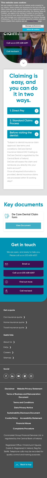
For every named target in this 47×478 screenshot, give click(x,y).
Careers (7, 353)
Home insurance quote (14, 322)
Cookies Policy (32, 21)
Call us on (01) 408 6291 (17, 43)
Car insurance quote (13, 317)
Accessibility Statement (31, 418)
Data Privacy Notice (23, 408)
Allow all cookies (33, 29)
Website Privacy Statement (29, 389)
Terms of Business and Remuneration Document (23, 395)
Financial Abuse (23, 423)
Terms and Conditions (23, 403)
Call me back (13, 52)
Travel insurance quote (14, 328)
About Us (8, 342)
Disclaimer (10, 389)
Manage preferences (33, 26)
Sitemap (7, 358)
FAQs (6, 347)
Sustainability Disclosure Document (23, 413)
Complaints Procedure (23, 429)
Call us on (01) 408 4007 (24, 273)
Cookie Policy (11, 418)
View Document (23, 226)
